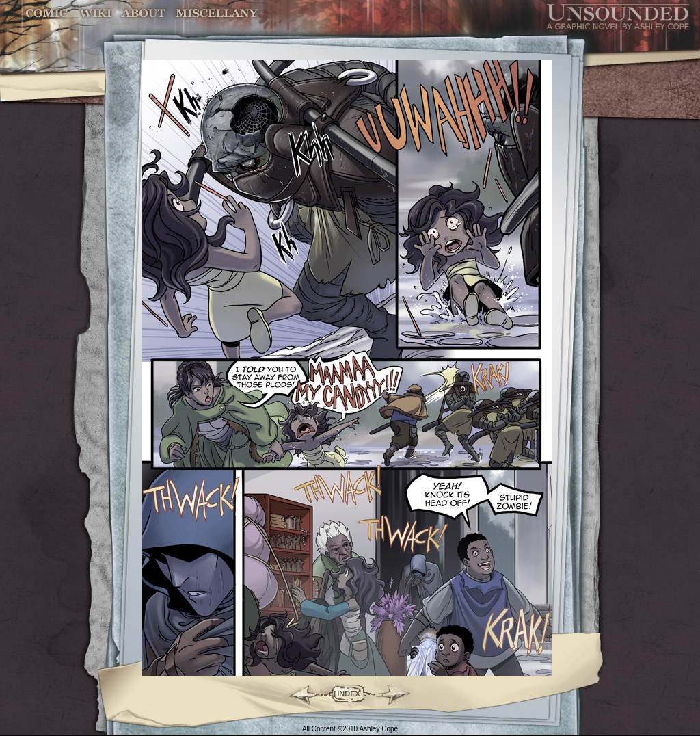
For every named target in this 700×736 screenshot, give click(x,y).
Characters (144, 13)
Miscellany (216, 13)
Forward (398, 693)
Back (299, 693)
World (96, 13)
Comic (47, 13)
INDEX (348, 693)
